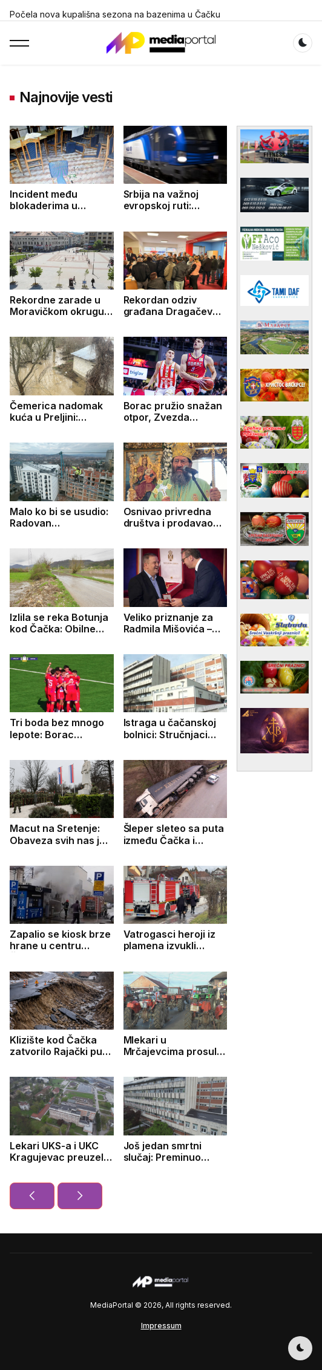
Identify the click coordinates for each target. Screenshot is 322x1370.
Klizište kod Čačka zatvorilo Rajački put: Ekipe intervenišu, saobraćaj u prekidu (59, 1057)
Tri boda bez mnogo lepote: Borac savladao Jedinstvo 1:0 (57, 740)
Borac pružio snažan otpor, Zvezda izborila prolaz (173, 417)
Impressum (161, 1325)
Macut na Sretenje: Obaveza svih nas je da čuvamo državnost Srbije (61, 845)
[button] (19, 43)
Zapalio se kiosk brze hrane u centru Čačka (60, 945)
